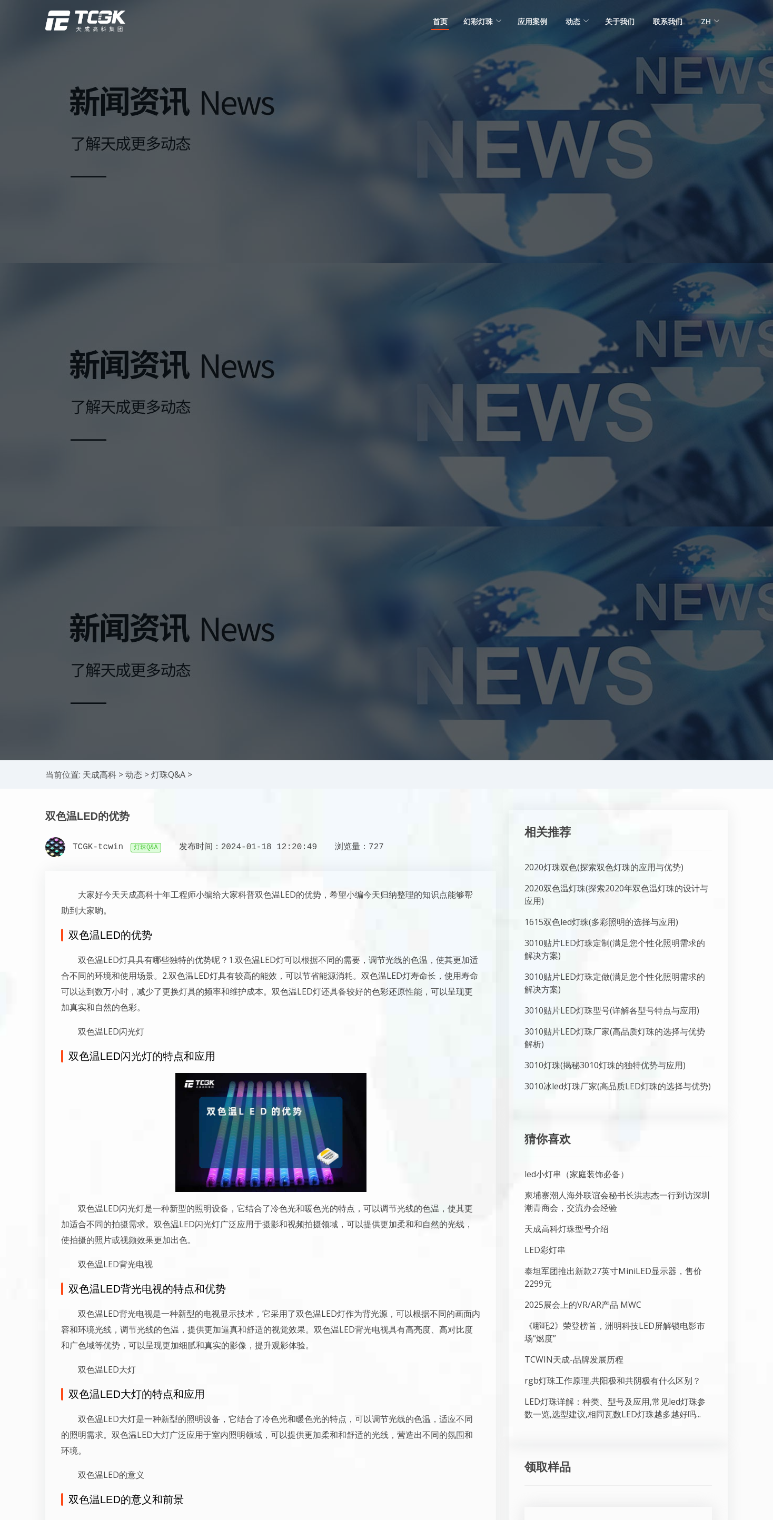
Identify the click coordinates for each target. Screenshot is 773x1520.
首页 (440, 21)
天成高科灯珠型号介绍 (566, 1229)
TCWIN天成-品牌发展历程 (573, 1359)
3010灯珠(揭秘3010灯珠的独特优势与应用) (605, 1065)
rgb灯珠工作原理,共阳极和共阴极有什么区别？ (612, 1380)
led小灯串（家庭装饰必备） (576, 1174)
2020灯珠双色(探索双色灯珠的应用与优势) (603, 867)
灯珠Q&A (168, 774)
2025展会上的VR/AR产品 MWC (582, 1304)
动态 (133, 774)
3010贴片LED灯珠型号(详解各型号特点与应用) (611, 1010)
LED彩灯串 (545, 1250)
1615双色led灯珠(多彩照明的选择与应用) (601, 922)
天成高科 (99, 774)
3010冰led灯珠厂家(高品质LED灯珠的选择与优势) (617, 1086)
